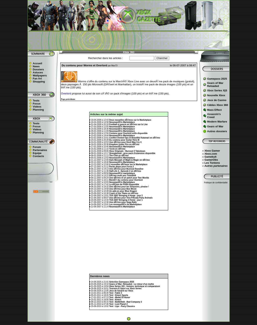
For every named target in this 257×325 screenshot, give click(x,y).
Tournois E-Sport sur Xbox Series (125, 288)
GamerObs (211, 159)
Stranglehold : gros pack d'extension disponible (132, 153)
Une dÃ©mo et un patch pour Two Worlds (129, 178)
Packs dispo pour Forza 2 (121, 167)
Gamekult (210, 156)
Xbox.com (211, 153)
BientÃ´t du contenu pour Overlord (126, 180)
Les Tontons (212, 162)
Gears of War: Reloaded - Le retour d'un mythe (131, 284)
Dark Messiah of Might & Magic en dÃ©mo (129, 160)
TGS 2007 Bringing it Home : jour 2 (126, 195)
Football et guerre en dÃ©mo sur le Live (128, 124)
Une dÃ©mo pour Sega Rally (123, 202)
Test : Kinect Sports (118, 295)
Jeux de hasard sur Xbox (121, 291)
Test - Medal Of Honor (119, 297)
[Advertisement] (128, 41)
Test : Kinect (115, 300)
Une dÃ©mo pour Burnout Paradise (126, 169)
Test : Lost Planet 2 (118, 304)
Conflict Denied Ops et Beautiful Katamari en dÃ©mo (134, 138)
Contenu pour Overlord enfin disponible (128, 133)
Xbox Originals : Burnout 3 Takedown (127, 151)
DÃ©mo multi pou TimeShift (122, 175)
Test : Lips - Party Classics (122, 306)
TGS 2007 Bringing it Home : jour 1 (126, 200)
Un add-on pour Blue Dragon (123, 191)
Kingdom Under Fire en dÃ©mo (124, 144)
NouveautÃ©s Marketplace (122, 122)
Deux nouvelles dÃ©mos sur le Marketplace (130, 120)
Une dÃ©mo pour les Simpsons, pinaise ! (129, 187)
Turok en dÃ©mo (117, 149)
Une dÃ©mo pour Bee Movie (123, 189)
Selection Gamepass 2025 (121, 282)
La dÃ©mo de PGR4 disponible (124, 184)
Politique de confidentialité (216, 182)
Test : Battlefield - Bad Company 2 (125, 302)
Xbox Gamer (212, 150)
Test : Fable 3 (115, 293)
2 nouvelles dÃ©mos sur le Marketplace (128, 164)
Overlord (66, 93)
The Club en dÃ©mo (119, 155)
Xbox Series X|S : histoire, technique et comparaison (134, 286)
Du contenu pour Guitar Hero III (124, 140)
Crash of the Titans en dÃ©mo (123, 193)
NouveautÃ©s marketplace (122, 173)
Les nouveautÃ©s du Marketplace (125, 204)
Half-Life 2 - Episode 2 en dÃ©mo (125, 171)
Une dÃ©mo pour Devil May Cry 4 (125, 142)
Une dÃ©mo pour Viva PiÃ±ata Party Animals (131, 198)
